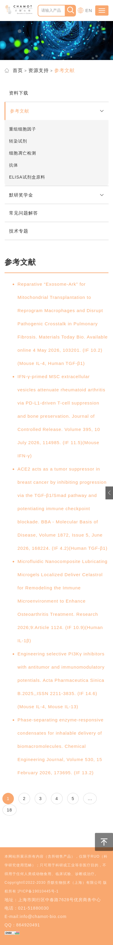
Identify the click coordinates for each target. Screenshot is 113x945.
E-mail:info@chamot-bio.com (36, 916)
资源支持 (38, 70)
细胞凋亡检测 (22, 153)
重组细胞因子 (22, 129)
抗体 (13, 165)
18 (9, 810)
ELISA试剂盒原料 (27, 177)
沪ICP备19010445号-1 (37, 891)
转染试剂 (18, 141)
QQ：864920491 (22, 924)
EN (88, 10)
